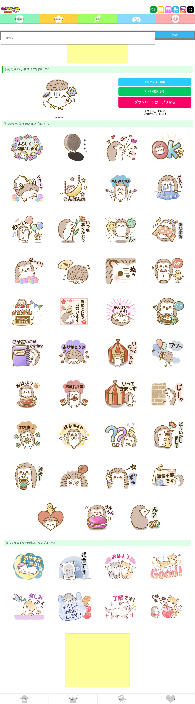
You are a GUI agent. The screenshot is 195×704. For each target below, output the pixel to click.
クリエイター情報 (154, 82)
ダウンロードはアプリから (154, 102)
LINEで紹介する (155, 91)
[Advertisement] (97, 53)
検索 (174, 34)
